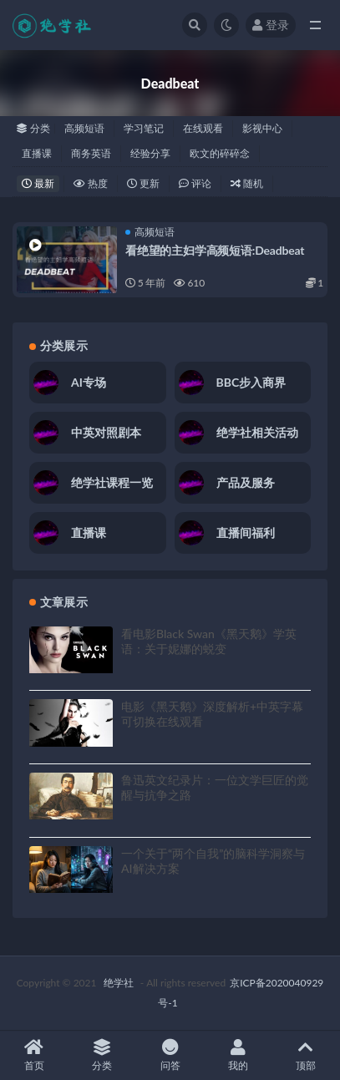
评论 (195, 183)
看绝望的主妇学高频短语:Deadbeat (214, 250)
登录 (270, 25)
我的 (237, 1055)
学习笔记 (144, 128)
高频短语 (84, 128)
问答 (170, 1055)
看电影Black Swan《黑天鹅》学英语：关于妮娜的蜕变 (209, 641)
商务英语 (91, 153)
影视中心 (262, 128)
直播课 (37, 153)
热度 (91, 183)
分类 (101, 1055)
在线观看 (203, 128)
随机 (247, 183)
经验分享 (150, 153)
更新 (143, 183)
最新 (38, 183)
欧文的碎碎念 (220, 153)
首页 (34, 1055)
